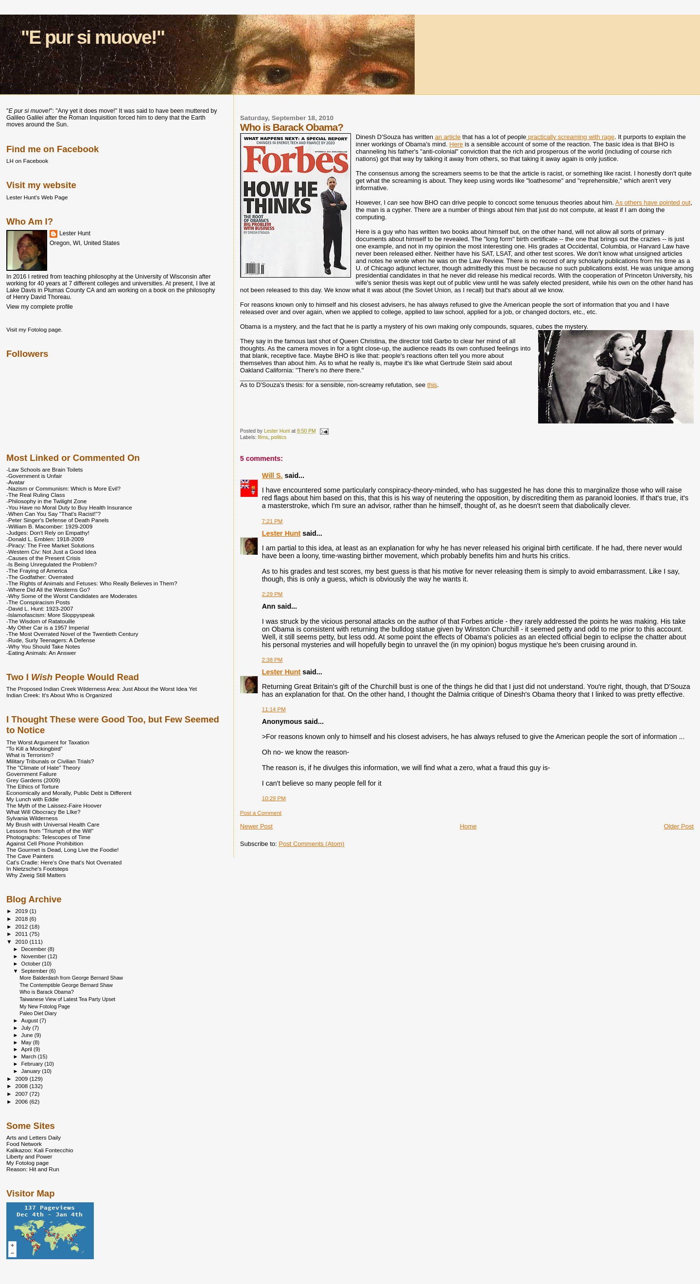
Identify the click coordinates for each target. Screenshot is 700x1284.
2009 (22, 1078)
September (35, 971)
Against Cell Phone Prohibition (44, 843)
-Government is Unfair (34, 476)
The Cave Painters (29, 856)
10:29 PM (274, 798)
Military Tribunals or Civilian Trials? (50, 761)
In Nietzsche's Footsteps (37, 868)
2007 (22, 1094)
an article (448, 137)
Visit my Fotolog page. (34, 329)
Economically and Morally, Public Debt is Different (69, 793)
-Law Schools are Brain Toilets (44, 469)
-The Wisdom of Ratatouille (40, 621)
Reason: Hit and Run (32, 1169)
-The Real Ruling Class (35, 495)
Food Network (24, 1144)
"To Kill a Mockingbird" (34, 748)
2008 (22, 1086)
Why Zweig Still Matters (36, 875)
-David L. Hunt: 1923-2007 (39, 608)
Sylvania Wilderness (32, 818)
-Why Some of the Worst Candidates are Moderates (71, 596)
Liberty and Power (29, 1156)
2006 (22, 1101)
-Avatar (15, 482)
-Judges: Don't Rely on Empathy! (47, 532)
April (27, 1049)
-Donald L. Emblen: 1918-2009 (45, 539)
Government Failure (31, 774)
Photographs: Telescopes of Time (48, 837)
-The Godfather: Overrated (39, 577)
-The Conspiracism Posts (38, 602)
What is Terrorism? (29, 755)
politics (278, 437)
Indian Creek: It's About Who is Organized (59, 695)
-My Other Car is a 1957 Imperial (47, 627)
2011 (22, 934)
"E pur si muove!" (93, 37)
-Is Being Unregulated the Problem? (51, 564)
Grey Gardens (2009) (33, 780)
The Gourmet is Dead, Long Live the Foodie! (62, 849)
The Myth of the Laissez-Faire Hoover (54, 805)
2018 (22, 918)
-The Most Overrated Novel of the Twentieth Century (72, 634)
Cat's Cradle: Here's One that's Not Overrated (64, 862)
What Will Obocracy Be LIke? (43, 812)
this (432, 384)
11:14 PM (274, 709)
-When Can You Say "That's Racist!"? (53, 513)
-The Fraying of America (36, 570)
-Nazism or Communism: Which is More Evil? (63, 488)
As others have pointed (653, 202)
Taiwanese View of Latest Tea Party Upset (67, 999)
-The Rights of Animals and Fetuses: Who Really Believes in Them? (91, 583)
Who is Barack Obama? (46, 992)
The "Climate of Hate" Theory (43, 767)
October (31, 964)
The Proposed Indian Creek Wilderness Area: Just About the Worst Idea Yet (101, 689)
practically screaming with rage (570, 137)
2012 (22, 926)
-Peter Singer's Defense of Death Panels (57, 520)
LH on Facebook (27, 161)
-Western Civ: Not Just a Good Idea (51, 551)
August (30, 1020)
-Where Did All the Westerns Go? (48, 589)
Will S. (272, 475)
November (34, 956)
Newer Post (256, 826)
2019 (22, 911)
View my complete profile (39, 306)
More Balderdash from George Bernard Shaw (71, 978)
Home (468, 826)
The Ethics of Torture (32, 786)
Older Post (679, 826)
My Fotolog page (27, 1163)
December (34, 949)
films (263, 437)
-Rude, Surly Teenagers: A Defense (50, 640)
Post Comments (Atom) (311, 843)
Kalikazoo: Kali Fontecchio (39, 1150)
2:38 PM (272, 660)
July (27, 1028)
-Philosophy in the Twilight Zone (46, 501)
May (27, 1042)
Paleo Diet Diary (37, 1013)
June (28, 1035)
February (33, 1064)
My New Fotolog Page (44, 1006)
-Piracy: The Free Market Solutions (50, 545)
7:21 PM (272, 521)
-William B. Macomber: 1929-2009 (49, 526)
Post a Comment (260, 813)
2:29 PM (272, 594)
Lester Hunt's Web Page (37, 197)
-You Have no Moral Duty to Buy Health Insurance (69, 507)
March (29, 1056)
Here (456, 144)
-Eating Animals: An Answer (41, 653)
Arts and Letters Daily (33, 1137)
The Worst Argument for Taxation (47, 742)
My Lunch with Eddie (32, 799)
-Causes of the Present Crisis (43, 558)
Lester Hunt (281, 533)
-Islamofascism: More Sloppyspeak (50, 615)
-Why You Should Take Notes (43, 646)
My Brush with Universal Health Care (52, 824)
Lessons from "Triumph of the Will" (49, 830)
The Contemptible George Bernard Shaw (66, 985)
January (31, 1071)
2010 (22, 941)
